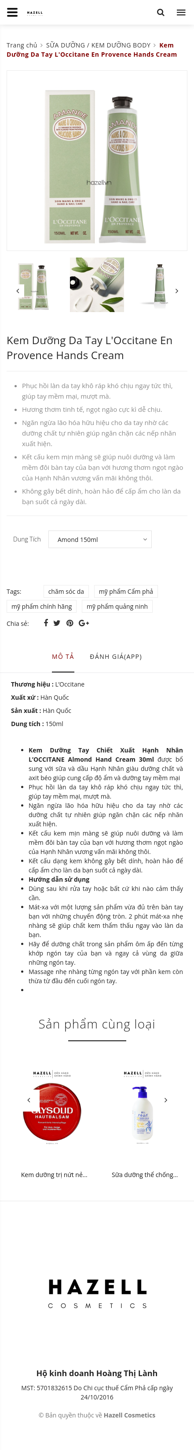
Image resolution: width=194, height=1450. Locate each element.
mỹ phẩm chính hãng (41, 606)
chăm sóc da (66, 591)
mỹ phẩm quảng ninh (117, 606)
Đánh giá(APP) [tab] (116, 656)
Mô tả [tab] (63, 656)
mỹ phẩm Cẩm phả (126, 591)
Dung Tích (27, 539)
